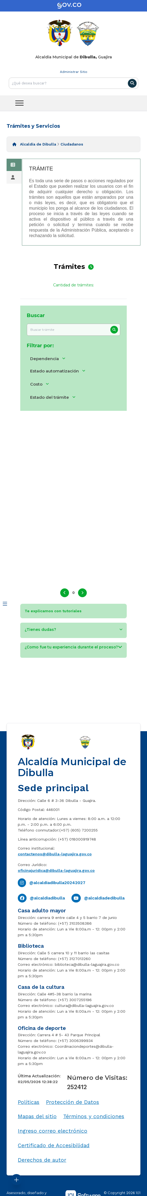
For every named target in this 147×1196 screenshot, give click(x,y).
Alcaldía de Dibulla (38, 144)
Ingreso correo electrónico (52, 1131)
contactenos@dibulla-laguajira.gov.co (55, 854)
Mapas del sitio (37, 1116)
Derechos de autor (42, 1160)
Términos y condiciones (93, 1116)
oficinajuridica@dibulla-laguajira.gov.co (56, 870)
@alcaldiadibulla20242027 (57, 882)
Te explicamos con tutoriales (53, 611)
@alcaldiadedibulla (104, 898)
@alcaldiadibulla (47, 898)
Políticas (28, 1102)
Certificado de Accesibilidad (54, 1145)
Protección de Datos (72, 1102)
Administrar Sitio (73, 72)
